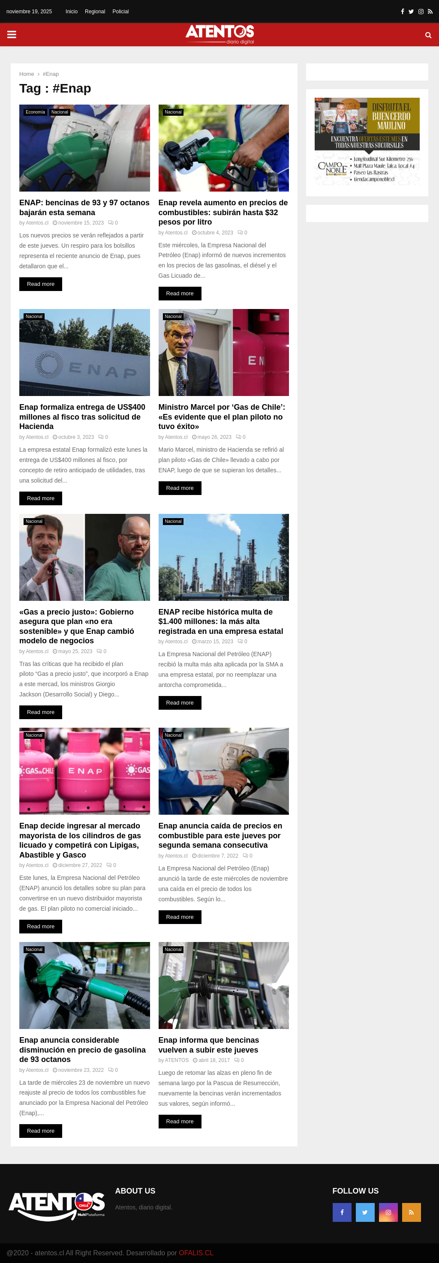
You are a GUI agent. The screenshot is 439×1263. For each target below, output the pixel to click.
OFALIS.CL (196, 1253)
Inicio (72, 12)
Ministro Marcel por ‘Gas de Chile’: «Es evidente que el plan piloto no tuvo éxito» (222, 417)
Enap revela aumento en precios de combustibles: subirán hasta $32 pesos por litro (223, 212)
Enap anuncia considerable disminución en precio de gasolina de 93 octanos (82, 1050)
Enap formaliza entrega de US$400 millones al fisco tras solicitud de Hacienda (82, 417)
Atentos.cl (37, 223)
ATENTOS (177, 1060)
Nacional (59, 112)
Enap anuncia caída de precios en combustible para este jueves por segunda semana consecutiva (221, 835)
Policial (120, 12)
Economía (35, 112)
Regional (95, 12)
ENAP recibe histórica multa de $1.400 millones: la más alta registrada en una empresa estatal (221, 622)
